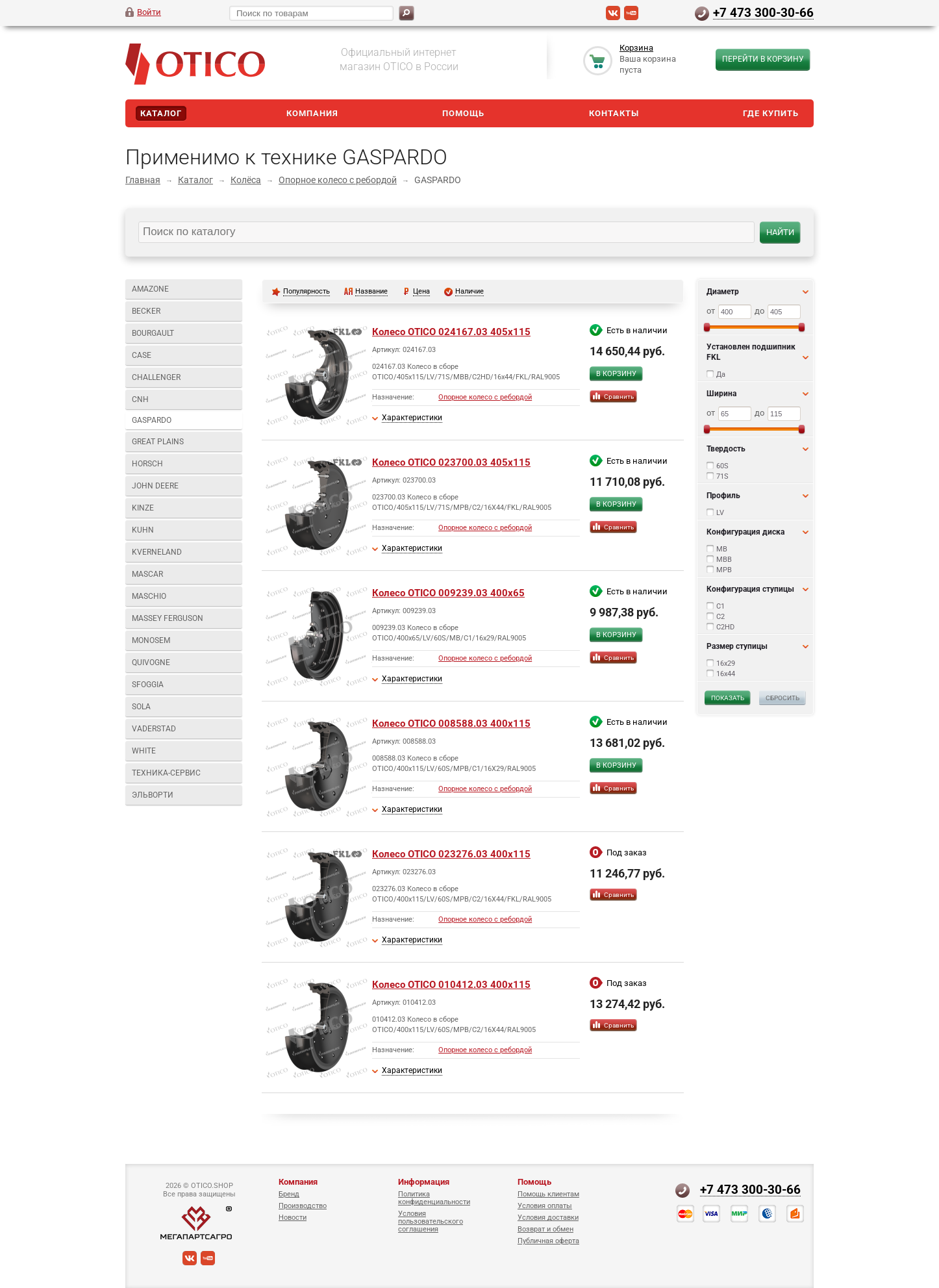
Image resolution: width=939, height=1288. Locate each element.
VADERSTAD (154, 728)
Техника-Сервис (166, 772)
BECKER (146, 311)
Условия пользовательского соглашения (430, 1221)
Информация (423, 1182)
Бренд (289, 1194)
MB (721, 549)
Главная (142, 180)
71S (722, 476)
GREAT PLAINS (158, 441)
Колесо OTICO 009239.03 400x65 (448, 593)
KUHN (143, 530)
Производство (303, 1206)
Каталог (161, 113)
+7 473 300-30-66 (763, 12)
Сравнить (619, 396)
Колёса (246, 180)
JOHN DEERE (155, 485)
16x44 (725, 674)
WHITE (144, 750)
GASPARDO (151, 420)
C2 (720, 616)
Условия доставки (548, 1217)
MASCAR (147, 574)
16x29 (725, 663)
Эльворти (152, 795)
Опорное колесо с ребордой (338, 180)
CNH (140, 399)
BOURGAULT (153, 333)
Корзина (636, 48)
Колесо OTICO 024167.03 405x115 (451, 332)
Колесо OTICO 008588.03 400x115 (451, 723)
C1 (720, 606)
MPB (724, 570)
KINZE (143, 507)
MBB (724, 559)
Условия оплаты (545, 1206)
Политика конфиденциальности (434, 1198)
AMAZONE (150, 289)
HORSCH (147, 463)
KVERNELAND (157, 552)
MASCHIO (149, 596)
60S (722, 466)
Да (720, 374)
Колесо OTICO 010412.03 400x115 (451, 985)
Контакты (614, 113)
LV (720, 513)
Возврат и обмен (545, 1229)
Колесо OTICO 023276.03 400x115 (451, 854)
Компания (312, 113)
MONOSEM (151, 640)
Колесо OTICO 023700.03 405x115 (451, 462)
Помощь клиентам (548, 1194)
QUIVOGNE (151, 662)
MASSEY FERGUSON (167, 618)
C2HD (725, 627)
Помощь (463, 113)
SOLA (141, 706)
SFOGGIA (148, 684)
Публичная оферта (548, 1241)
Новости (293, 1217)
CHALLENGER (156, 377)
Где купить (771, 113)
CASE (141, 355)
